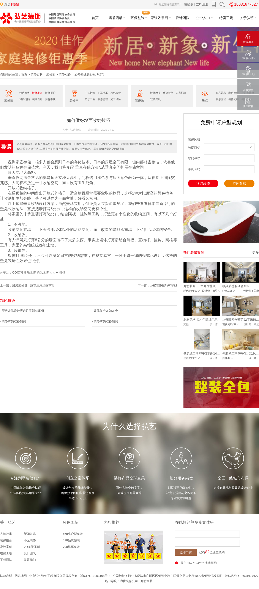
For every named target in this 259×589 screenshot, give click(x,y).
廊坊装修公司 (129, 581)
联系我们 (30, 560)
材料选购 (24, 99)
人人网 (53, 272)
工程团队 (6, 560)
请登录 (188, 4)
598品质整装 (71, 540)
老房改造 (233, 92)
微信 (62, 272)
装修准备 (65, 74)
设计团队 (30, 553)
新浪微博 (30, 272)
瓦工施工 (103, 92)
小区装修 (30, 540)
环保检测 (168, 92)
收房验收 (24, 92)
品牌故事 (6, 534)
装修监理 (103, 99)
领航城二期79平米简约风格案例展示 (201, 353)
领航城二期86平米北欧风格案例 (240, 353)
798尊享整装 (71, 547)
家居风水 (221, 92)
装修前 (50, 74)
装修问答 (233, 99)
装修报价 (50, 92)
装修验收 (155, 92)
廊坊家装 (147, 581)
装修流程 (221, 99)
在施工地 (6, 553)
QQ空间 (17, 272)
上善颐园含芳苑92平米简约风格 (240, 319)
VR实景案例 (32, 547)
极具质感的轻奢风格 (236, 286)
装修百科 (37, 74)
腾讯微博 (43, 272)
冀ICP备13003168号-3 (95, 576)
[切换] (15, 4)
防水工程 (90, 99)
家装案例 (6, 547)
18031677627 (243, 4)
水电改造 (116, 92)
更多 (255, 252)
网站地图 (21, 576)
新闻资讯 (30, 534)
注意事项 (50, 99)
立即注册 (202, 4)
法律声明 (6, 576)
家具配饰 (181, 92)
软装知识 (155, 99)
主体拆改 (90, 92)
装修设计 (37, 99)
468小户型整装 (73, 534)
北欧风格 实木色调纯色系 (200, 319)
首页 (24, 74)
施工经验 (116, 99)
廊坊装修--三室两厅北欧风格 (201, 286)
